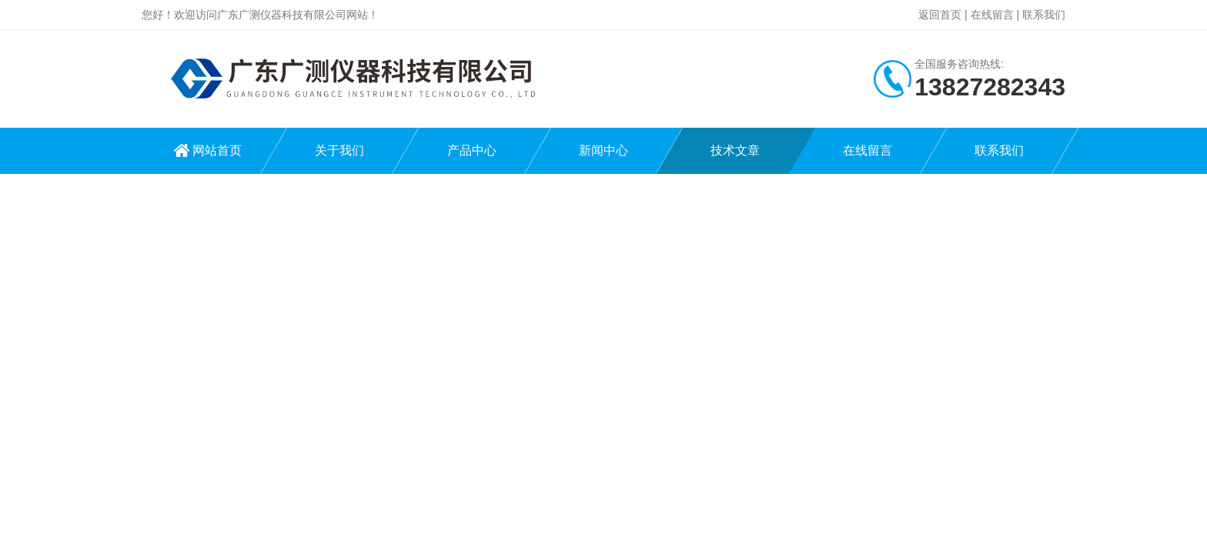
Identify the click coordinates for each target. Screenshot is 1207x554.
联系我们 (1043, 14)
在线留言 (992, 14)
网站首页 (217, 150)
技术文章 (735, 150)
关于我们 (339, 150)
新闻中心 (603, 150)
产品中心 (472, 150)
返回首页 (939, 14)
